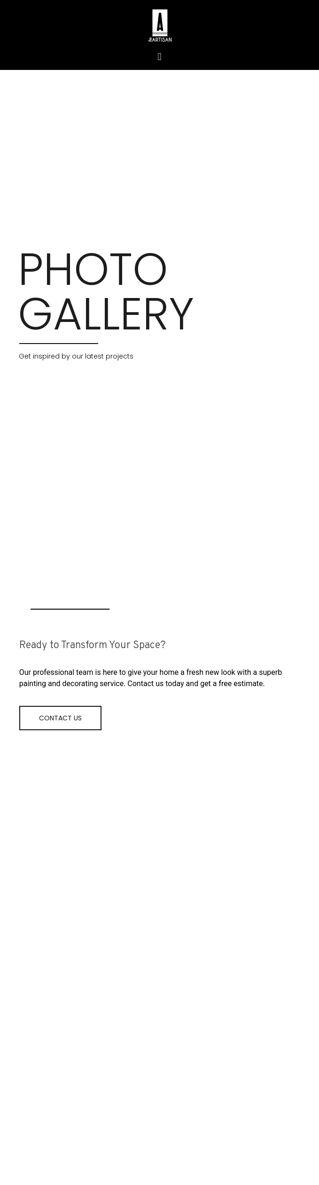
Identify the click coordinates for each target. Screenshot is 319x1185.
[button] (159, 56)
